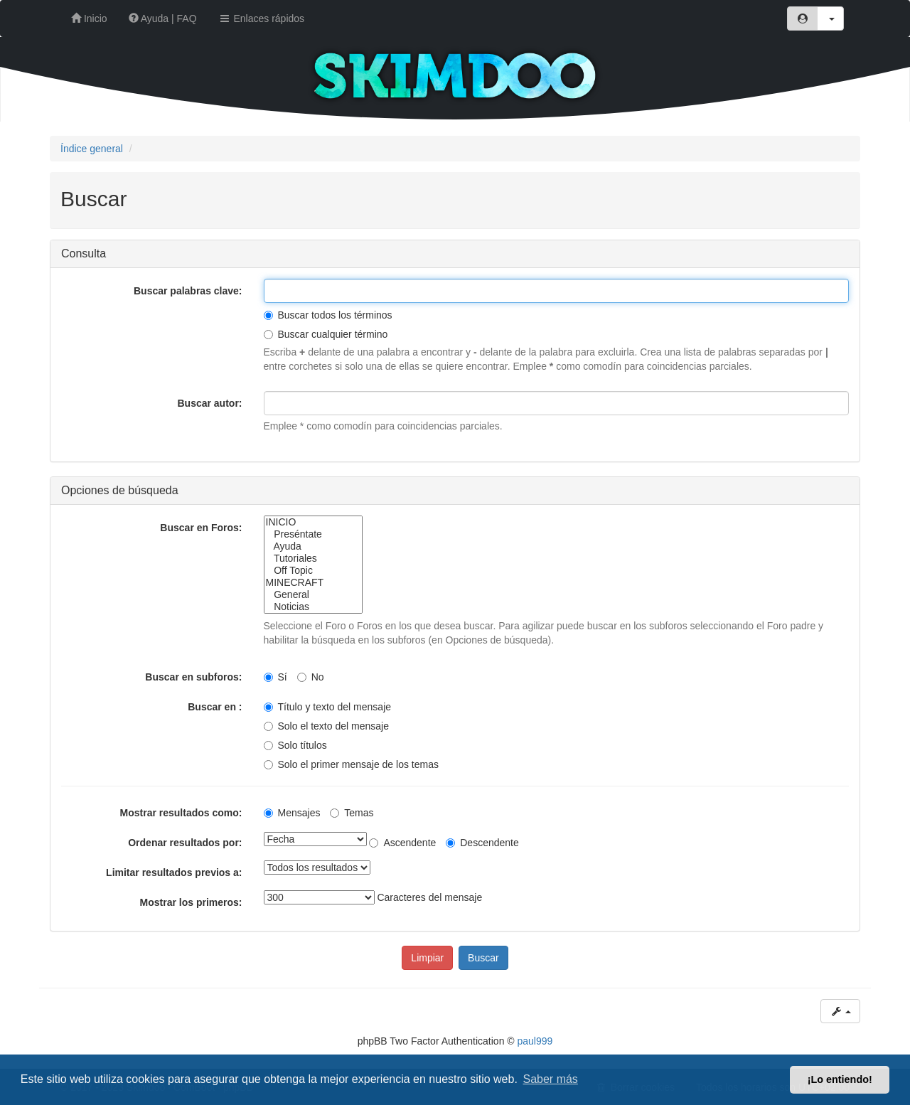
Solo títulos (295, 745)
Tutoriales (313, 558)
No (310, 677)
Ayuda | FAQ (163, 18)
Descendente (482, 842)
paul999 (535, 1041)
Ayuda (313, 546)
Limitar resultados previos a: (174, 872)
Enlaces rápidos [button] (261, 18)
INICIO (313, 522)
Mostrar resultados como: (181, 812)
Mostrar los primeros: (191, 902)
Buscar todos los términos (328, 315)
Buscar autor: (209, 403)
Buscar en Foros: (201, 527)
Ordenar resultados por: (185, 842)
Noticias (313, 607)
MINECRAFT (313, 583)
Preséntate (313, 534)
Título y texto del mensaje (328, 706)
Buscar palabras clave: (188, 291)
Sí (275, 677)
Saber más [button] (550, 1079)
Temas (351, 812)
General (313, 595)
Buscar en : (215, 706)
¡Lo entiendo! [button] (840, 1079)
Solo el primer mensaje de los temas (351, 764)
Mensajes (292, 812)
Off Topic (313, 571)
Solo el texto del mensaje (326, 726)
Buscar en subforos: (193, 677)
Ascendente (402, 842)
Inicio (89, 18)
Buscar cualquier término (326, 334)
